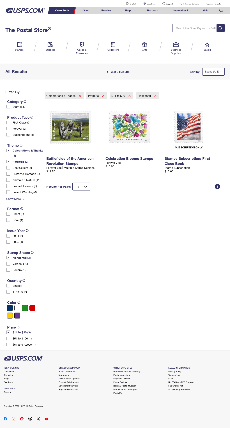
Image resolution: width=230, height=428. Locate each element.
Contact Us (9, 371)
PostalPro (118, 393)
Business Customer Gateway (126, 371)
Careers (7, 392)
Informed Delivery (191, 4)
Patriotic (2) (20, 161)
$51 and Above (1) (24, 344)
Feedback (8, 382)
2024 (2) (18, 235)
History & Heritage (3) (26, 173)
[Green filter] (25, 308)
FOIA (170, 378)
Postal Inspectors (121, 375)
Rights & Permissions (69, 389)
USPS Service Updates (69, 378)
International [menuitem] (180, 10)
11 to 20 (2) (20, 291)
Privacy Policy (174, 371)
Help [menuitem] (205, 10)
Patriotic (94, 95)
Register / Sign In (213, 4)
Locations (151, 4)
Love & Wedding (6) (25, 192)
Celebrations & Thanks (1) (28, 153)
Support (169, 4)
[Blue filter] (10, 308)
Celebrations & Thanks (61, 95)
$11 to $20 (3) (22, 332)
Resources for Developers (125, 389)
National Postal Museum (124, 386)
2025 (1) (18, 241)
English (129, 4)
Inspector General (121, 378)
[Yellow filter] (10, 315)
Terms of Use (174, 375)
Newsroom (64, 375)
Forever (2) (19, 128)
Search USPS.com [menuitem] (221, 10)
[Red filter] (32, 308)
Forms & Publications (69, 382)
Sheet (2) (18, 213)
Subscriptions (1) (23, 134)
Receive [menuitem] (106, 10)
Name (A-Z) (212, 71)
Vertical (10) (20, 263)
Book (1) (18, 220)
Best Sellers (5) (22, 167)
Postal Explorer (120, 382)
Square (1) (19, 269)
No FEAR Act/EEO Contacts (181, 382)
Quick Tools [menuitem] (62, 10)
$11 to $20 (118, 95)
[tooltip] (25, 101)
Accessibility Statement (179, 389)
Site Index (8, 375)
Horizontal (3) (22, 257)
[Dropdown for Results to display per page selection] (81, 186)
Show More (13, 198)
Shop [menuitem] (128, 10)
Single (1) (18, 285)
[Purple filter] (17, 315)
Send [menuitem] (86, 10)
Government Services (68, 386)
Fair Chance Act (175, 386)
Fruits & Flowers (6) (25, 186)
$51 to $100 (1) (22, 338)
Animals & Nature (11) (26, 180)
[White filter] (17, 308)
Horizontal (145, 95)
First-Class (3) (21, 122)
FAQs (6, 378)
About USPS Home (67, 371)
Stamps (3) (19, 106)
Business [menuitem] (152, 10)
